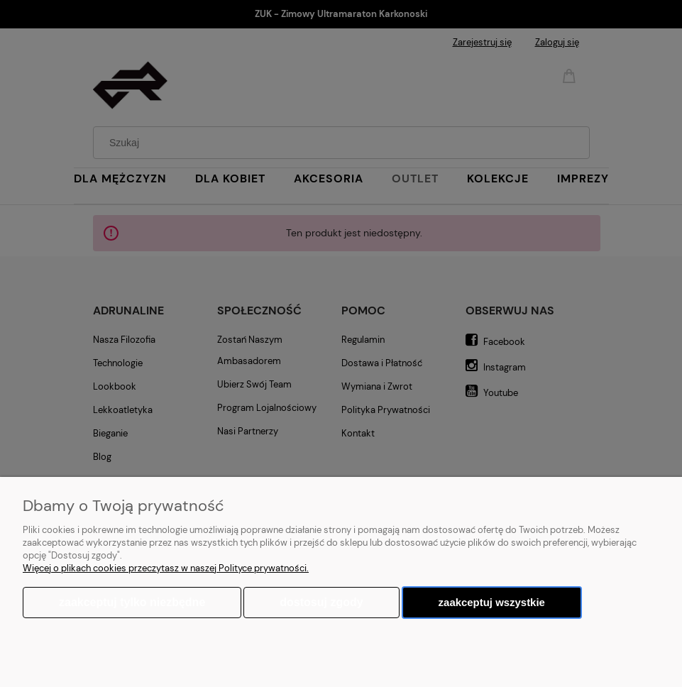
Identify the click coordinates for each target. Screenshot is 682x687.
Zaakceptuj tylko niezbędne (132, 602)
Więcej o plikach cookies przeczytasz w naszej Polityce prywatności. (166, 568)
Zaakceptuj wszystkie (492, 602)
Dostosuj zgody (321, 602)
